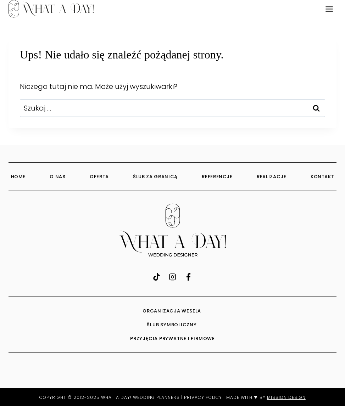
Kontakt (322, 176)
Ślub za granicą (155, 176)
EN (313, 8)
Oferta (99, 176)
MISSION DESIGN (286, 397)
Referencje (217, 176)
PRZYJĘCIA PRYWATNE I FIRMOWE (172, 338)
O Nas (57, 176)
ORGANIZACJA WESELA (172, 311)
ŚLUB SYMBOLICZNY (172, 324)
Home (18, 176)
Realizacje (271, 176)
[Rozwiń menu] (329, 8)
